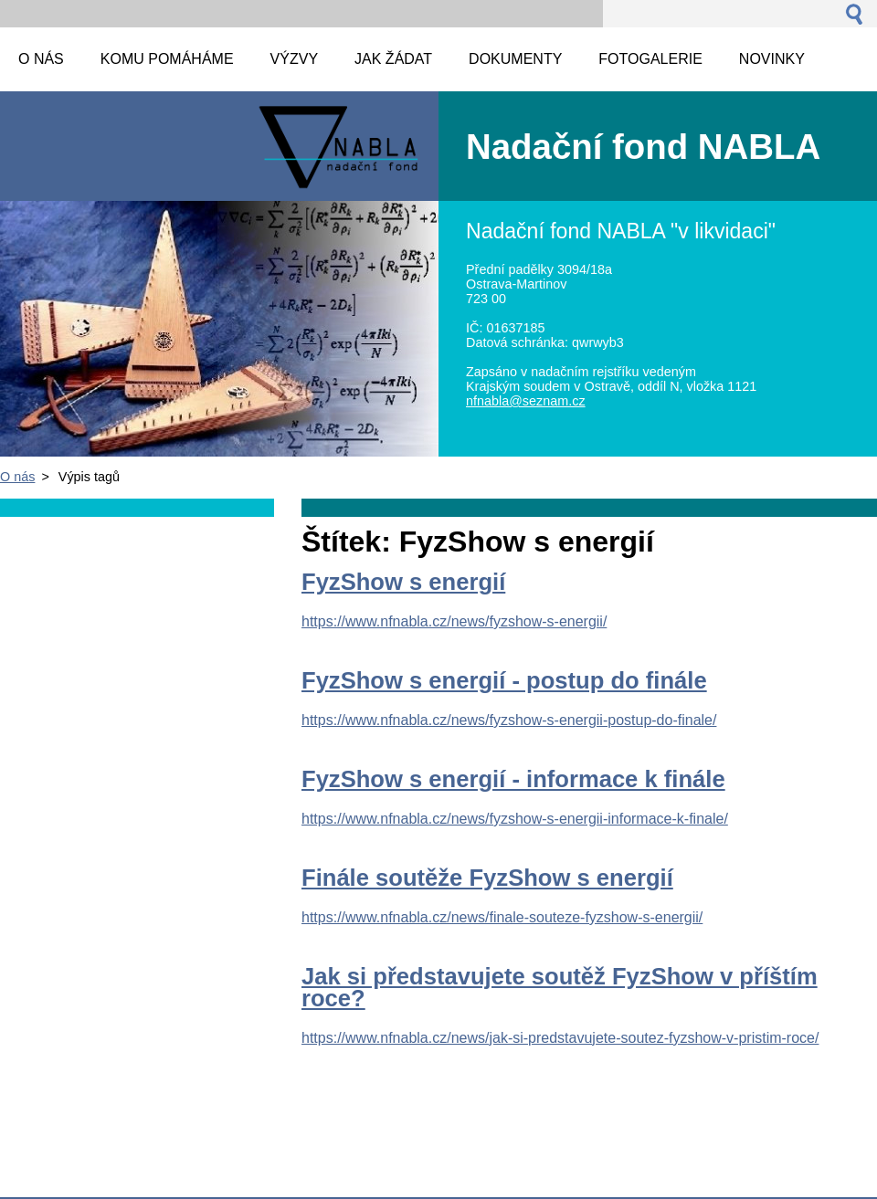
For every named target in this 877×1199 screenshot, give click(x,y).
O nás (17, 476)
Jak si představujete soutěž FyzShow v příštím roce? (559, 987)
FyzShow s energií (403, 581)
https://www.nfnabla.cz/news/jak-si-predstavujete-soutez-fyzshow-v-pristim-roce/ (560, 1038)
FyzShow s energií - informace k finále (513, 779)
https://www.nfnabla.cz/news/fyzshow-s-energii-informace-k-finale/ (514, 818)
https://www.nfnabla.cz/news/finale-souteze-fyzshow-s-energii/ (502, 917)
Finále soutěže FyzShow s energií (487, 877)
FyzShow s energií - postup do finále (504, 680)
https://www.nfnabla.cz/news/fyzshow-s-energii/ (454, 621)
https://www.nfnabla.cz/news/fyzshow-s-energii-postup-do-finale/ (508, 720)
